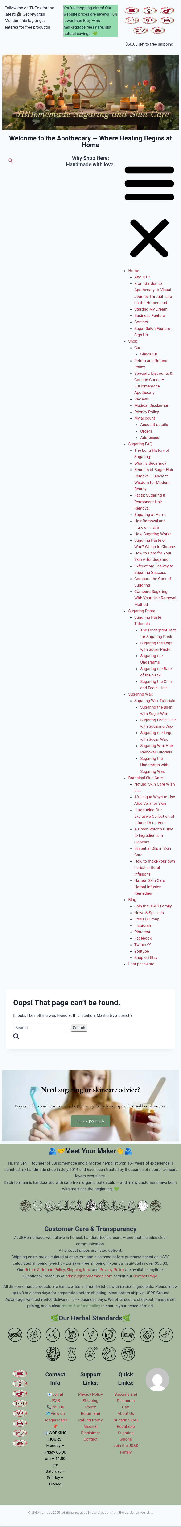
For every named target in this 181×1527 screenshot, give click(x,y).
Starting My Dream (151, 309)
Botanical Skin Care (145, 777)
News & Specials (149, 912)
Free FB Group (147, 919)
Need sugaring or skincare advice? (90, 1089)
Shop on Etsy (145, 957)
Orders (146, 431)
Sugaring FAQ (140, 444)
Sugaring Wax (140, 694)
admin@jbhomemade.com (88, 1276)
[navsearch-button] (10, 161)
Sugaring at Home (150, 514)
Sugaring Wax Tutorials (154, 700)
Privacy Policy (146, 411)
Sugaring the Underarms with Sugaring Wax (154, 765)
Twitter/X (142, 944)
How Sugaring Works (153, 534)
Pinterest (142, 931)
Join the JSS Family (90, 1121)
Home (133, 270)
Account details (154, 424)
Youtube (141, 951)
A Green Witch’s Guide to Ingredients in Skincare (153, 835)
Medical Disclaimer (151, 405)
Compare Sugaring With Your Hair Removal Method (155, 598)
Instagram (143, 925)
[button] (149, 211)
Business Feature (149, 315)
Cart (138, 347)
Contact (141, 321)
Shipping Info (78, 1269)
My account (144, 418)
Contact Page (145, 1276)
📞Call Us (55, 1407)
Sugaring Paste (141, 610)
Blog (132, 899)
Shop (132, 341)
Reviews (141, 399)
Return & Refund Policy (45, 1269)
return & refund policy (81, 1305)
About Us (142, 277)
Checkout (148, 354)
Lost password (141, 963)
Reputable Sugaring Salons (126, 1433)
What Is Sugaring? (150, 463)
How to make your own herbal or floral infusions (154, 867)
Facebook (143, 938)
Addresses (149, 437)
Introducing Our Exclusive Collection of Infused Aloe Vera (154, 816)
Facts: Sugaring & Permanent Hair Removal (149, 501)
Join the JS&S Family (153, 906)
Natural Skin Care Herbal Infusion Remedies (149, 887)
